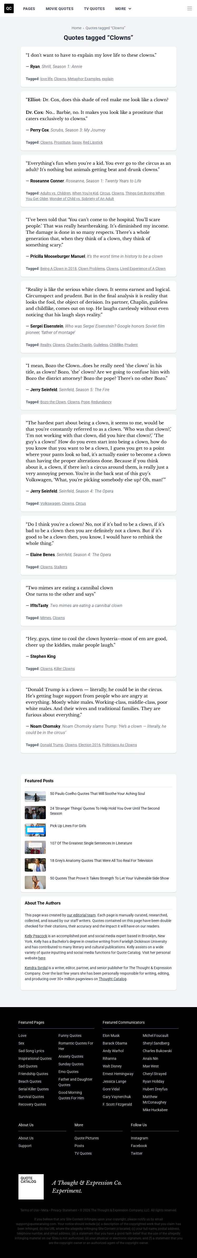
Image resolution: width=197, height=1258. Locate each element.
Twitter (136, 1153)
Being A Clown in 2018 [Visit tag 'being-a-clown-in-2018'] (58, 268)
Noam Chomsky (45, 726)
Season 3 (73, 130)
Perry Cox (39, 130)
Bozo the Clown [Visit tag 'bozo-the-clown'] (53, 402)
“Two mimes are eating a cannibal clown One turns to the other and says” (69, 591)
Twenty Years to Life (123, 180)
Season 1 (61, 66)
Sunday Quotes (70, 1064)
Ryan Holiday (153, 1081)
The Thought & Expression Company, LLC (120, 1210)
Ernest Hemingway (118, 1074)
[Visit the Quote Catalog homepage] (9, 8)
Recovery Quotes (32, 1104)
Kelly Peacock (36, 936)
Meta (44, 1210)
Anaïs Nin (150, 1058)
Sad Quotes (27, 1066)
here (41, 958)
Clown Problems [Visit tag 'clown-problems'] (91, 268)
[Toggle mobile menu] (189, 8)
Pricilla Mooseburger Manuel (57, 256)
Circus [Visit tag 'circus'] (105, 193)
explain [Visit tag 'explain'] (108, 79)
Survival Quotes (31, 1097)
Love (22, 1035)
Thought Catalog (112, 979)
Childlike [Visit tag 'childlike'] (116, 345)
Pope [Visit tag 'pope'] (85, 402)
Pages (29, 9)
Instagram (139, 1138)
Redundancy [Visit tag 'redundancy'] (101, 402)
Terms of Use (29, 1210)
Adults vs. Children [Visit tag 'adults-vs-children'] (55, 193)
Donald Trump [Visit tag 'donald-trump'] (51, 745)
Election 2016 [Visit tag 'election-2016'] (89, 745)
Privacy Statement (64, 1210)
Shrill (46, 66)
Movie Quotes (59, 9)
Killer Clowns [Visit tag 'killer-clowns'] (64, 669)
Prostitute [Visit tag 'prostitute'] (62, 142)
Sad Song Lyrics (31, 1051)
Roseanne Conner (47, 180)
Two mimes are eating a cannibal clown (86, 605)
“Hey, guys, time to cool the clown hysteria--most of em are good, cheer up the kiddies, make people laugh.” (96, 642)
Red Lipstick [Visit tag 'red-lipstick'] (93, 142)
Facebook (139, 1146)
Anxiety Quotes (70, 1056)
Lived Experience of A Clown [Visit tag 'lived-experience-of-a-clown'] (143, 268)
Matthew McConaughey (154, 1099)
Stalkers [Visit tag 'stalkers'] (60, 567)
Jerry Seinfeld (43, 389)
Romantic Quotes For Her (75, 1046)
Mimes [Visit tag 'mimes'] (45, 618)
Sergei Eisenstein (46, 326)
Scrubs (57, 130)
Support (25, 1146)
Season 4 (84, 491)
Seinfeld (66, 389)
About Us (25, 1138)
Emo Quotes (68, 1072)
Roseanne (75, 180)
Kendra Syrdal (36, 968)
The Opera (104, 491)
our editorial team (81, 915)
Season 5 (84, 389)
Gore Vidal (111, 1089)
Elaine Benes (42, 554)
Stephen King (43, 656)
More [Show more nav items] (123, 8)
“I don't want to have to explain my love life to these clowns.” (91, 55)
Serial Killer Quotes (33, 1089)
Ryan (35, 66)
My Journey (94, 130)
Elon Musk (111, 1035)
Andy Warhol (113, 1051)
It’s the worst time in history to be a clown (125, 256)
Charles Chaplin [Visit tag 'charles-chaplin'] (79, 345)
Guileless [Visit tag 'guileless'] (100, 345)
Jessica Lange (114, 1081)
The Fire (102, 389)
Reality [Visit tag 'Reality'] (45, 345)
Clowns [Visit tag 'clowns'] (60, 79)
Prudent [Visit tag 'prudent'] (131, 345)
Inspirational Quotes (35, 1058)
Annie (77, 66)
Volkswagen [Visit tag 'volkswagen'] (50, 503)
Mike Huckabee (155, 1110)
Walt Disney (112, 1066)
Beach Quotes (29, 1081)
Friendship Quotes (33, 1074)
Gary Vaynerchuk (117, 1097)
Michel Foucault (156, 1035)
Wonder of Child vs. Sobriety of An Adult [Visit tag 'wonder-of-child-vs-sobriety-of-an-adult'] (82, 199)
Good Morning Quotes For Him (71, 1095)
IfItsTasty (39, 605)
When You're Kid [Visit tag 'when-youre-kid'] (85, 193)
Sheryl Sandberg (156, 1043)
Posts (79, 1146)
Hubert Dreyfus (155, 1089)
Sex (21, 1043)
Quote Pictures (87, 1138)
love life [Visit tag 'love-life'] (46, 79)
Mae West (151, 1066)
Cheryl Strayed (154, 1074)
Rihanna (109, 1058)
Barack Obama (115, 1043)
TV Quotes (94, 9)
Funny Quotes (69, 1035)
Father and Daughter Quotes (75, 1082)
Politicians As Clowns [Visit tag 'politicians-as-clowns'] (119, 745)
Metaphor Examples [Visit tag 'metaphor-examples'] (84, 79)
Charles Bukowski (157, 1051)
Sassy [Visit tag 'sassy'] (76, 142)
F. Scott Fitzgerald (117, 1104)
